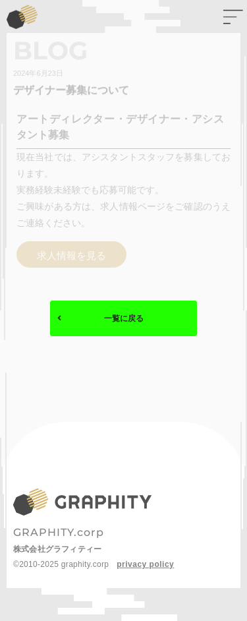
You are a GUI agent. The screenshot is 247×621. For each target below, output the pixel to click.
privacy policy (145, 564)
